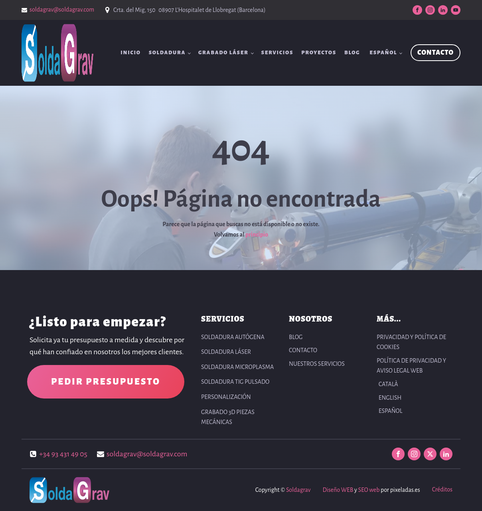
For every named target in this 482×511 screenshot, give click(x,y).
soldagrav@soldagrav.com (62, 9)
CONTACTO (435, 52)
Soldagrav (298, 490)
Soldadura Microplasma (237, 367)
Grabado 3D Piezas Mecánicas (228, 417)
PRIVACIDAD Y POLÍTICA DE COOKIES (411, 342)
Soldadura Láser (226, 352)
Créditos (442, 489)
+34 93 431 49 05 (63, 454)
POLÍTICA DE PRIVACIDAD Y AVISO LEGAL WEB (411, 365)
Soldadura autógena (233, 337)
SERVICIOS (277, 52)
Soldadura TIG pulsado (235, 382)
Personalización (226, 397)
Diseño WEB (337, 490)
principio (256, 234)
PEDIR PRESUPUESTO (105, 382)
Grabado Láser (223, 52)
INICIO (130, 52)
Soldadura (167, 52)
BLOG (352, 52)
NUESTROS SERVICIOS (317, 364)
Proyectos (318, 52)
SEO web (368, 490)
